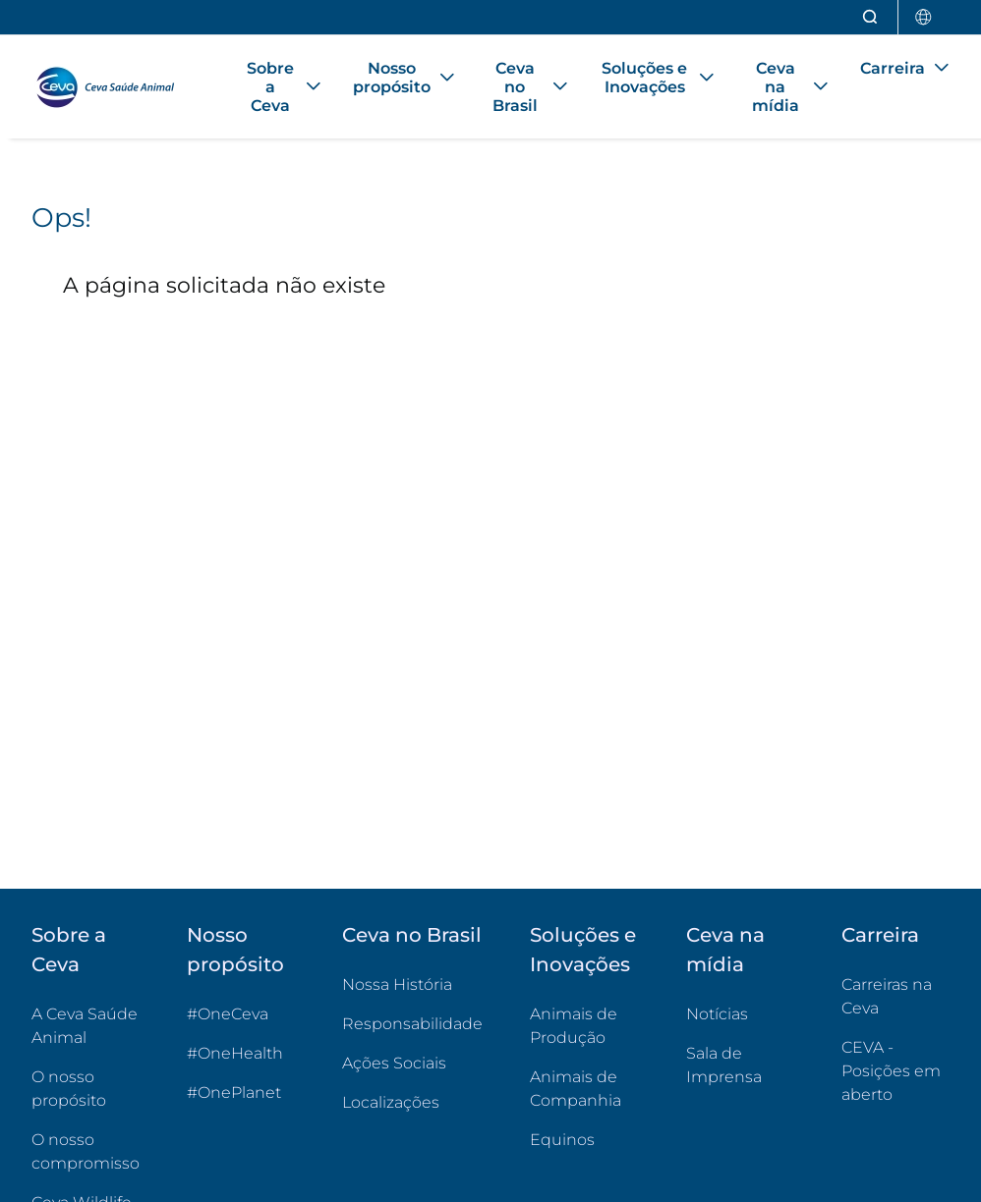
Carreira (880, 935)
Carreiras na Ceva (886, 996)
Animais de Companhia (575, 1088)
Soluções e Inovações (583, 949)
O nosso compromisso (85, 1151)
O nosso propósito (68, 1088)
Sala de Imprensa (724, 1065)
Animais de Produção (573, 1026)
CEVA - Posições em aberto (895, 1071)
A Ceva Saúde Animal (84, 1026)
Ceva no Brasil (412, 935)
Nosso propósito (235, 949)
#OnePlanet (234, 1092)
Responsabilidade (412, 1023)
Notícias (717, 1014)
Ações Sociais (394, 1063)
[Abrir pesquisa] (870, 17)
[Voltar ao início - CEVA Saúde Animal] (114, 87)
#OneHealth (235, 1053)
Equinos (562, 1139)
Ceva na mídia (725, 949)
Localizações (390, 1102)
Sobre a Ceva (68, 949)
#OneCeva (227, 1014)
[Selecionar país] (924, 17)
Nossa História (397, 984)
